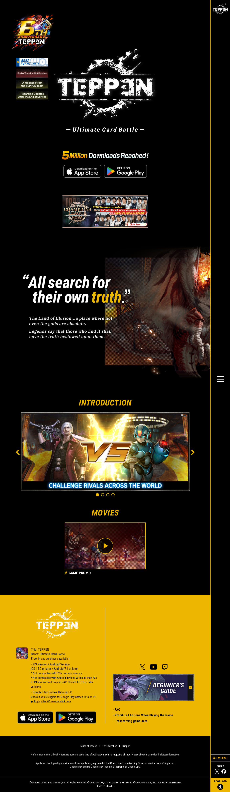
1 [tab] (98, 496)
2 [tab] (103, 496)
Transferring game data (131, 721)
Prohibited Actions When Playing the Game (144, 715)
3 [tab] (109, 496)
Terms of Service (88, 745)
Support (126, 745)
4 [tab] (114, 496)
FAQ (117, 710)
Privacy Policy (110, 745)
